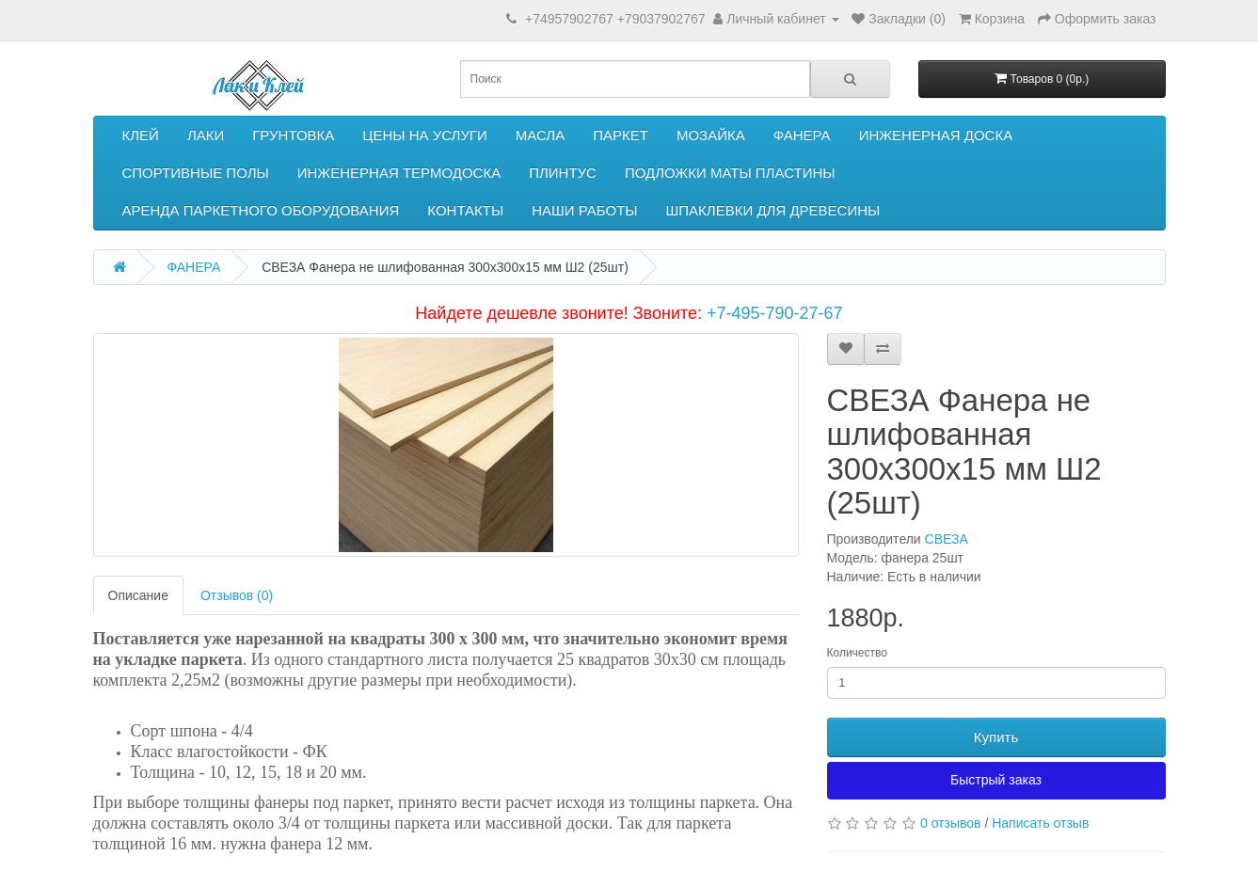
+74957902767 (569, 18)
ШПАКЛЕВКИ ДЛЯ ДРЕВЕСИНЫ (773, 210)
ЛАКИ (205, 135)
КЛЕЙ (140, 135)
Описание (138, 595)
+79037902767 (661, 18)
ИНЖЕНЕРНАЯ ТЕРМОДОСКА (399, 173)
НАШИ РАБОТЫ (584, 210)
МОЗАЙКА (711, 135)
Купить (996, 737)
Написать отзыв (1040, 823)
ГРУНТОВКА (293, 135)
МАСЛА (540, 135)
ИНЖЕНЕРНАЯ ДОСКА (936, 135)
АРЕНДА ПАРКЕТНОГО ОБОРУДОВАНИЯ (261, 210)
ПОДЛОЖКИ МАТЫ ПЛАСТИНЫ (730, 173)
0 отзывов (950, 823)
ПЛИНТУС (563, 173)
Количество (857, 652)
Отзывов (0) (236, 595)
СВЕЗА (946, 538)
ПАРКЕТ (620, 135)
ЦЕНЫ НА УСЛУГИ (424, 135)
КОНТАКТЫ (465, 210)
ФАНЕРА (802, 135)
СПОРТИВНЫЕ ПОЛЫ (195, 173)
